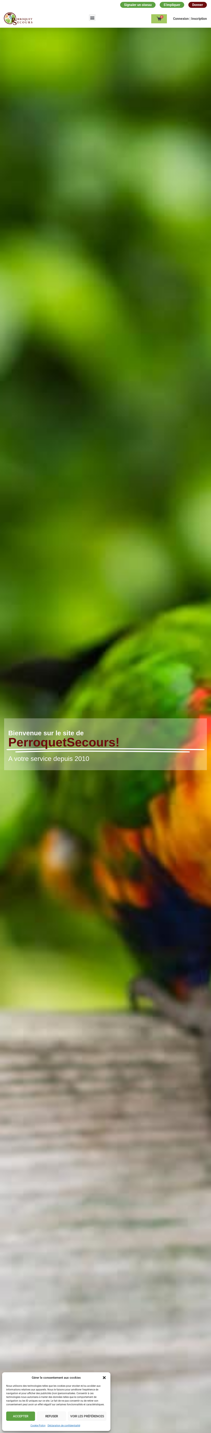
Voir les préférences (87, 1416)
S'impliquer (172, 5)
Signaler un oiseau (138, 5)
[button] (104, 1378)
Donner (197, 5)
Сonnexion (181, 19)
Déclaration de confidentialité (64, 1425)
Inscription (199, 19)
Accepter (20, 1416)
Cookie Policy (38, 1425)
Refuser (51, 1416)
